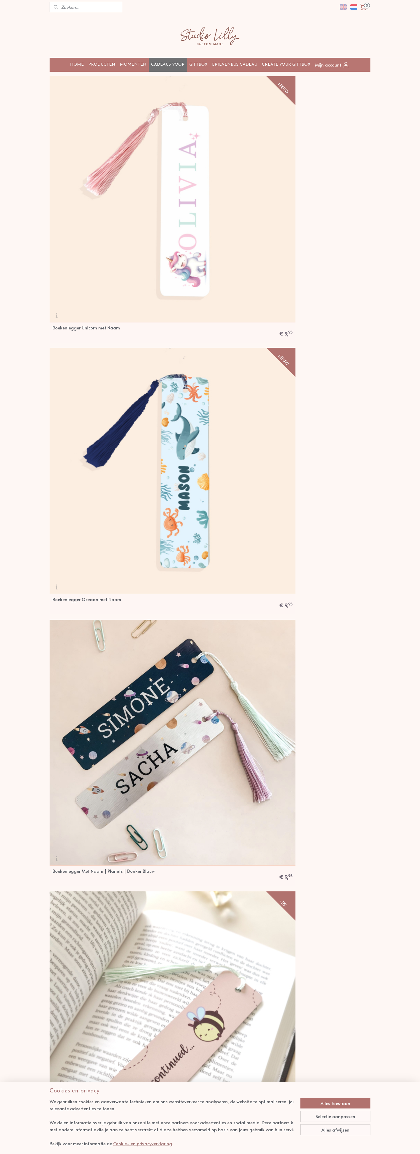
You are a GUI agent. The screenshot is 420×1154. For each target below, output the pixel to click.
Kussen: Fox (227, 260)
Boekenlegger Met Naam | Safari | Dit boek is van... (331, 565)
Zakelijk (58, 977)
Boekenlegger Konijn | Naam (326, 260)
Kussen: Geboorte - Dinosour (163, 361)
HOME (77, 65)
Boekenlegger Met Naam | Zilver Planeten (167, 259)
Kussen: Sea (227, 464)
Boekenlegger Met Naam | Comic (86, 260)
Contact (59, 983)
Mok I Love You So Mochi (240, 566)
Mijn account (332, 64)
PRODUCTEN (101, 65)
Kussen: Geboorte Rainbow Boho (330, 361)
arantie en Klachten (136, 977)
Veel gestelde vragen (70, 966)
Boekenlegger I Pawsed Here (80, 770)
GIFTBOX (198, 65)
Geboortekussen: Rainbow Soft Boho (83, 463)
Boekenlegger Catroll (237, 668)
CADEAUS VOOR (168, 65)
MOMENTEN (133, 65)
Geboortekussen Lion (236, 361)
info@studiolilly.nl (205, 960)
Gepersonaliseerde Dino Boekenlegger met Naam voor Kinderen (327, 665)
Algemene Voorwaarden (136, 966)
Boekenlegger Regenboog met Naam (165, 667)
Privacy (122, 972)
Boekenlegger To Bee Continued (329, 158)
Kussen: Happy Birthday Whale (165, 464)
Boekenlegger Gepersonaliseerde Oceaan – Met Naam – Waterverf (249, 767)
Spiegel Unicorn (150, 566)
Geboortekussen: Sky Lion (322, 464)
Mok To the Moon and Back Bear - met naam (167, 769)
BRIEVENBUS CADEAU (234, 65)
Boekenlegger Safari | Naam (81, 361)
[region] (171, 1122)
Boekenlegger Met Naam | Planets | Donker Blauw (243, 157)
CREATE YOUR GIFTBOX (286, 65)
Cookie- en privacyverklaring (142, 1143)
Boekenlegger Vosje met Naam (83, 668)
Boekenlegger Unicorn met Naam (86, 158)
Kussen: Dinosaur (69, 566)
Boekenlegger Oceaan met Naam (168, 158)
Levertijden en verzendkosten (76, 960)
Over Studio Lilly (129, 960)
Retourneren (62, 972)
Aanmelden (325, 974)
